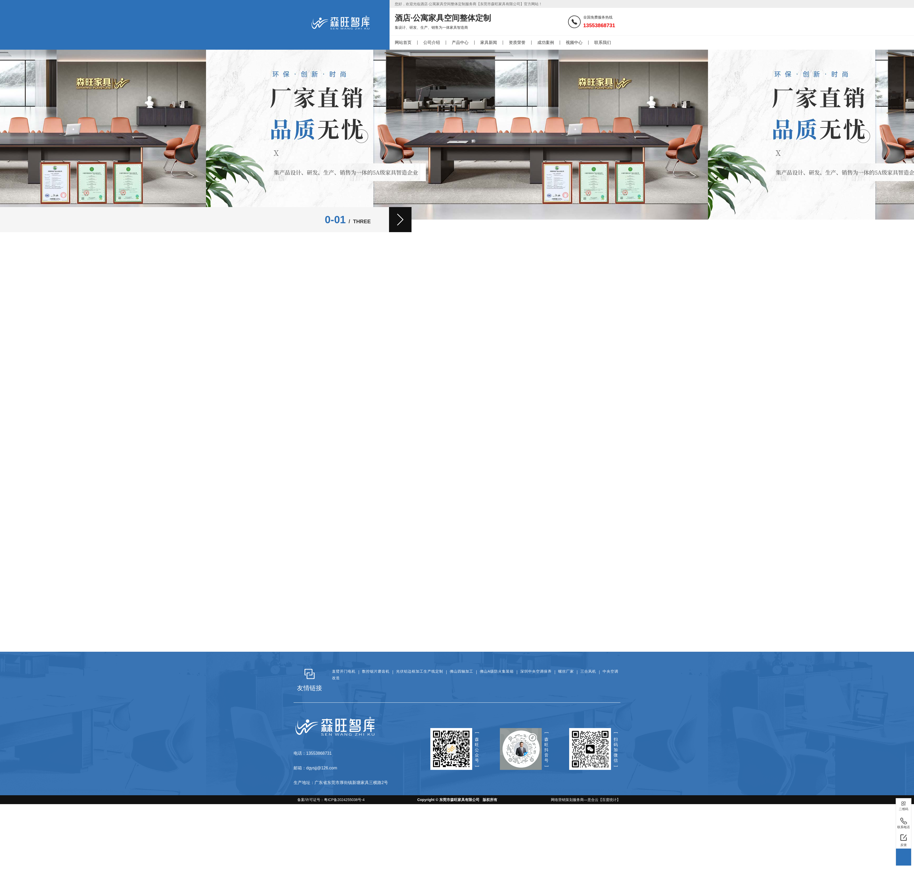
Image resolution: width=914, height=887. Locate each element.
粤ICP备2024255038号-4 (344, 800)
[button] (400, 219)
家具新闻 (488, 42)
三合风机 (588, 671)
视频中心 (574, 42)
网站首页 (403, 42)
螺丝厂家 (566, 671)
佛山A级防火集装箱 (497, 671)
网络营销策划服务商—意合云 (574, 800)
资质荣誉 (517, 42)
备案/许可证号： (329, 800)
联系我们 (602, 42)
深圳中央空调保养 (536, 671)
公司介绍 (431, 42)
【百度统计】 (609, 800)
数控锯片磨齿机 (376, 671)
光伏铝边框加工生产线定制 (419, 671)
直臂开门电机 (344, 671)
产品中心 (460, 42)
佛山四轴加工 (461, 671)
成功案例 (545, 42)
